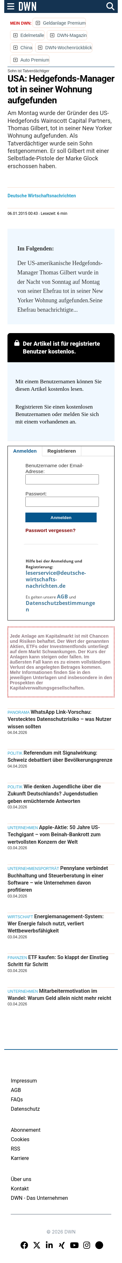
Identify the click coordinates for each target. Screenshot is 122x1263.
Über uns (21, 1179)
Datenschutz (25, 1109)
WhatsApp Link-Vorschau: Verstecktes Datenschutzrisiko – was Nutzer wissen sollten (59, 719)
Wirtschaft (20, 917)
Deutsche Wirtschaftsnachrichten (41, 195)
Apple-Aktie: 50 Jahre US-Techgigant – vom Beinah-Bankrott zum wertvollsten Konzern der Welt (54, 834)
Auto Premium (34, 60)
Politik (14, 753)
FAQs (17, 1099)
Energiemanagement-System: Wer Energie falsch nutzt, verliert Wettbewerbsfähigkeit (55, 923)
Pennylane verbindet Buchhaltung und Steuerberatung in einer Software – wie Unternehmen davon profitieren (57, 879)
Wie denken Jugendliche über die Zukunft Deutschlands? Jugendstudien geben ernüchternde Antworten (54, 793)
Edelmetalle (32, 35)
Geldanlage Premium (64, 23)
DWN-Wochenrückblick (68, 47)
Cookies (20, 1139)
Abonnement (25, 1130)
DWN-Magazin (72, 35)
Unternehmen (22, 828)
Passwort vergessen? (50, 530)
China (26, 47)
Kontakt (20, 1189)
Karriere (20, 1158)
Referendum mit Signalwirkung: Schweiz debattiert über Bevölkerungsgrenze (59, 756)
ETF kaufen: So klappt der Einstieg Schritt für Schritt (57, 961)
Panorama (18, 712)
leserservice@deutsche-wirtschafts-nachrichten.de (56, 579)
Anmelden (25, 451)
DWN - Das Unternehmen (39, 1198)
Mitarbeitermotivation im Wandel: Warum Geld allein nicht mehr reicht (59, 994)
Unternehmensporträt (33, 868)
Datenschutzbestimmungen (60, 606)
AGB (62, 596)
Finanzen (17, 958)
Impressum (24, 1081)
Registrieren (61, 451)
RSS (15, 1149)
